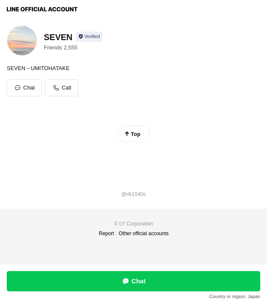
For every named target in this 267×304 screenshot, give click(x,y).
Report (106, 233)
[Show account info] (89, 37)
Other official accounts (144, 233)
